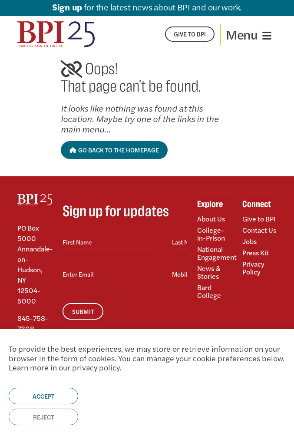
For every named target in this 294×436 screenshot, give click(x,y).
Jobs (249, 241)
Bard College (209, 290)
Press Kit (255, 253)
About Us (211, 219)
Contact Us (259, 230)
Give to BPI (259, 219)
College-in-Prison (211, 234)
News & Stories (209, 272)
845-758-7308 (32, 323)
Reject (43, 417)
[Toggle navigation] (249, 34)
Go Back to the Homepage (114, 149)
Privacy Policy (253, 267)
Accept (43, 396)
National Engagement (214, 253)
